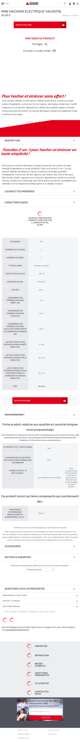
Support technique (11, 601)
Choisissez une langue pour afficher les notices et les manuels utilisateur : (40, 565)
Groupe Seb (52, 734)
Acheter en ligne (24, 25)
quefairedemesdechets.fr (17, 629)
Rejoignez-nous (23, 738)
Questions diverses (11, 606)
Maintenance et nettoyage (15, 595)
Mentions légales (24, 734)
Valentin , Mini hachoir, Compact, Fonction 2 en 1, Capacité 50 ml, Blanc (40, 221)
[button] (69, 3)
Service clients (53, 730)
